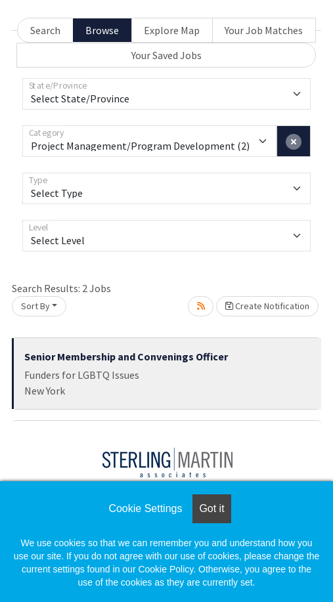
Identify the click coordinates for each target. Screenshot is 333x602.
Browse (102, 30)
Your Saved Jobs (166, 55)
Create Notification (267, 306)
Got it (211, 508)
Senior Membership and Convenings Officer (126, 356)
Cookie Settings (145, 508)
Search (45, 30)
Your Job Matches (264, 30)
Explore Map (172, 30)
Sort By (35, 306)
